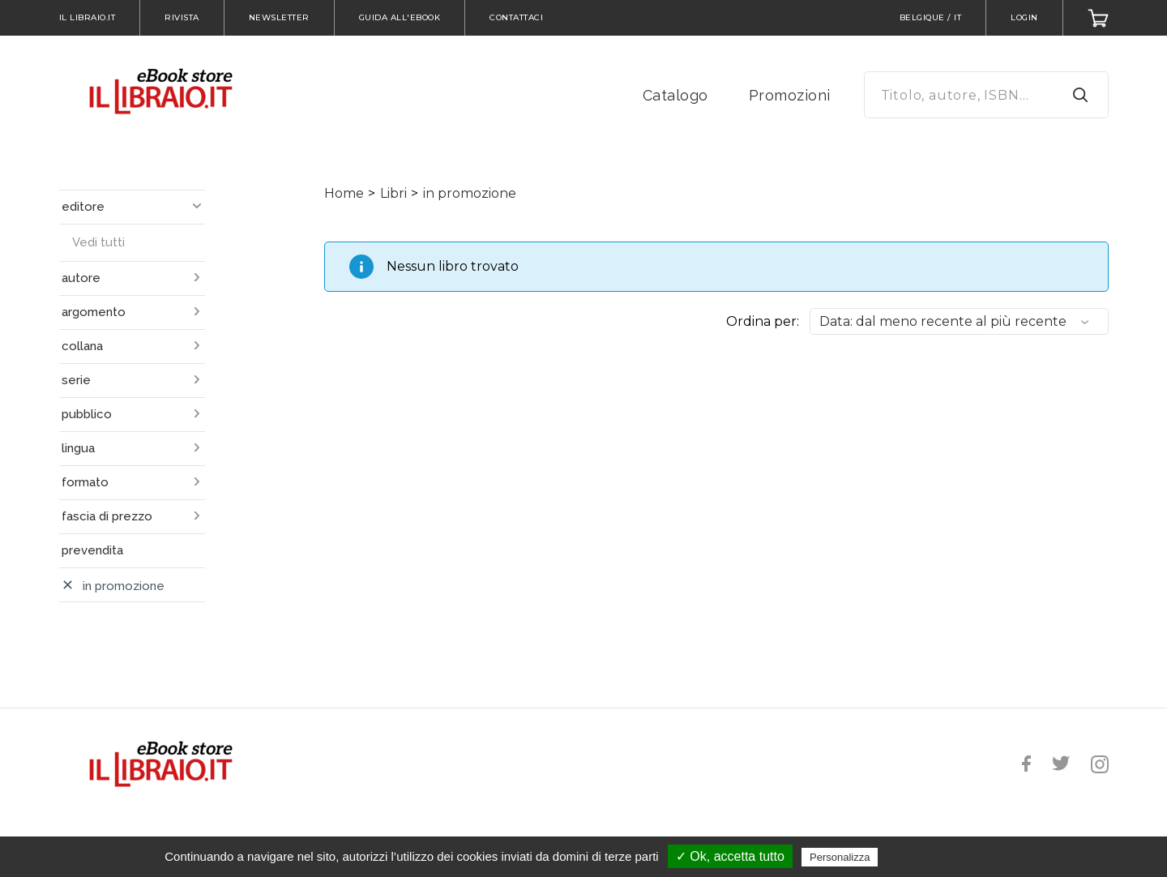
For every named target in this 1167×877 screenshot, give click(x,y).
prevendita (92, 550)
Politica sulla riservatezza (950, 856)
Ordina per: (762, 321)
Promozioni (790, 95)
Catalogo (675, 95)
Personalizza (840, 857)
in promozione (469, 193)
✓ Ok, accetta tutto (730, 856)
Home (344, 193)
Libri (393, 193)
